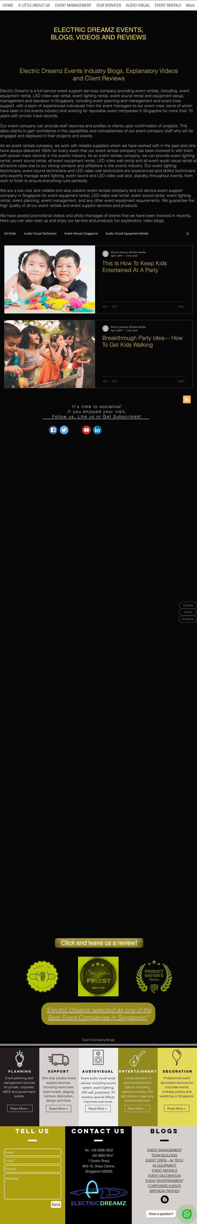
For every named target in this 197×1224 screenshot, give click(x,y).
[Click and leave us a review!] (99, 943)
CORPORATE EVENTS (164, 1186)
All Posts (10, 233)
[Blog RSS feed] (187, 400)
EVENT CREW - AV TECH (164, 1160)
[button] (73, 6)
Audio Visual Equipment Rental (127, 233)
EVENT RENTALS (164, 1170)
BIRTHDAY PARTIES (164, 1191)
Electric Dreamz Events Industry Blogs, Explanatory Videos (99, 70)
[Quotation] (188, 619)
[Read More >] (19, 1108)
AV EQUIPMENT (164, 1165)
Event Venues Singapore (81, 233)
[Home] (188, 612)
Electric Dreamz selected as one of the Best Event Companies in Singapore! (99, 1013)
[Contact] (188, 605)
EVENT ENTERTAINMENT (164, 1181)
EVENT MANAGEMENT (164, 1150)
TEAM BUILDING (164, 1155)
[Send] (56, 1204)
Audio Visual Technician (40, 233)
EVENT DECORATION (164, 1176)
